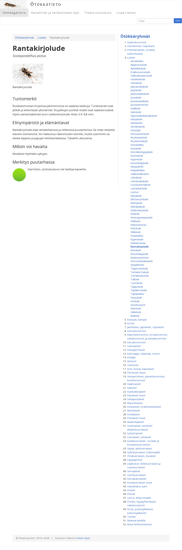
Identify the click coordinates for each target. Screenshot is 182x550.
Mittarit (131, 361)
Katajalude (136, 119)
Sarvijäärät (133, 471)
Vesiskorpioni (138, 305)
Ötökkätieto (45, 4)
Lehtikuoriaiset (136, 475)
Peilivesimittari (139, 224)
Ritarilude (136, 250)
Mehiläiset (133, 410)
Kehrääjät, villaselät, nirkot (143, 353)
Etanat (131, 494)
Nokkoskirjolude (139, 210)
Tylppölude (137, 286)
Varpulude (136, 297)
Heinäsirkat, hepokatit (141, 46)
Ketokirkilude (138, 126)
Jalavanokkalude (139, 86)
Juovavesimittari (139, 104)
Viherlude (136, 308)
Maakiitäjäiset (135, 421)
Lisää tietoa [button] (126, 13)
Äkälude (135, 315)
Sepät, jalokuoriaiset (139, 448)
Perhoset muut (136, 372)
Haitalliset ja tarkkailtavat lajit (55, 13)
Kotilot (131, 490)
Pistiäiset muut (136, 418)
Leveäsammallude (140, 184)
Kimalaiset (133, 414)
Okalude (135, 213)
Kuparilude (136, 159)
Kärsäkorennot (136, 342)
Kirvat (130, 323)
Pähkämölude (138, 243)
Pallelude (135, 221)
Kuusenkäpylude (139, 163)
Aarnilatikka (137, 61)
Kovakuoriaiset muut (139, 482)
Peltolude (136, 228)
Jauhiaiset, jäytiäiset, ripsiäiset (145, 327)
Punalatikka (137, 235)
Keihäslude (136, 123)
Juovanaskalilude (140, 101)
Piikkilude (136, 232)
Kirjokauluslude (139, 137)
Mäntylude (136, 203)
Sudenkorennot (136, 42)
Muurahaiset (135, 403)
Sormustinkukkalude (142, 261)
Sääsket (132, 387)
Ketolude (136, 130)
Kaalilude (135, 108)
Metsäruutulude (139, 199)
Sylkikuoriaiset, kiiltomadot (143, 452)
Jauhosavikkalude (140, 93)
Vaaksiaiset (134, 384)
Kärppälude (137, 166)
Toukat (131, 516)
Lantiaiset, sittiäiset (139, 437)
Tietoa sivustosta (97, 13)
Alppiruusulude (139, 64)
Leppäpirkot (134, 459)
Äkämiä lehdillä (136, 520)
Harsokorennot (136, 331)
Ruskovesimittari (140, 257)
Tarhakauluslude (140, 275)
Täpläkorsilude (139, 290)
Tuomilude (136, 283)
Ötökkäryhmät (24, 37)
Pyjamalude (137, 239)
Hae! (178, 20)
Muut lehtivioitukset (139, 524)
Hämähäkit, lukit (137, 486)
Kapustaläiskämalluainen (144, 115)
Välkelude (136, 312)
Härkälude (136, 83)
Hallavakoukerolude (141, 75)
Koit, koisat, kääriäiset (140, 369)
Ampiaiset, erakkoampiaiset (144, 406)
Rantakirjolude (140, 246)
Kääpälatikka (138, 170)
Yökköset (133, 365)
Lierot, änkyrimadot (139, 497)
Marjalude (136, 195)
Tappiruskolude (139, 268)
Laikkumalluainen (140, 173)
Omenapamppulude (142, 217)
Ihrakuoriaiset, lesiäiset (141, 456)
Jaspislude (136, 90)
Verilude (135, 301)
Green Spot (83, 538)
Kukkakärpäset (136, 391)
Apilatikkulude (138, 68)
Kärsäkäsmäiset (136, 478)
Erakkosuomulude (140, 72)
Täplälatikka (137, 293)
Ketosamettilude (140, 134)
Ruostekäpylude (139, 254)
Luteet (42, 37)
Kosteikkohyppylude (142, 152)
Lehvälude (136, 177)
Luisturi (135, 192)
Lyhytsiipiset (135, 433)
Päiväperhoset (136, 349)
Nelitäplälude (138, 206)
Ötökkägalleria (14, 13)
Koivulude (136, 148)
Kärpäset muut (136, 395)
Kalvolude (136, 112)
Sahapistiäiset (135, 399)
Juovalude (136, 97)
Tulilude (135, 279)
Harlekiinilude (138, 79)
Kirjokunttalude (139, 141)
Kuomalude (137, 155)
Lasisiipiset (134, 346)
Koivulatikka (137, 144)
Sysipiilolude (137, 264)
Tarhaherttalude (140, 272)
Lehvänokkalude (139, 181)
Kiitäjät (131, 357)
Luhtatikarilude (139, 188)
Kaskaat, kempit (137, 319)
